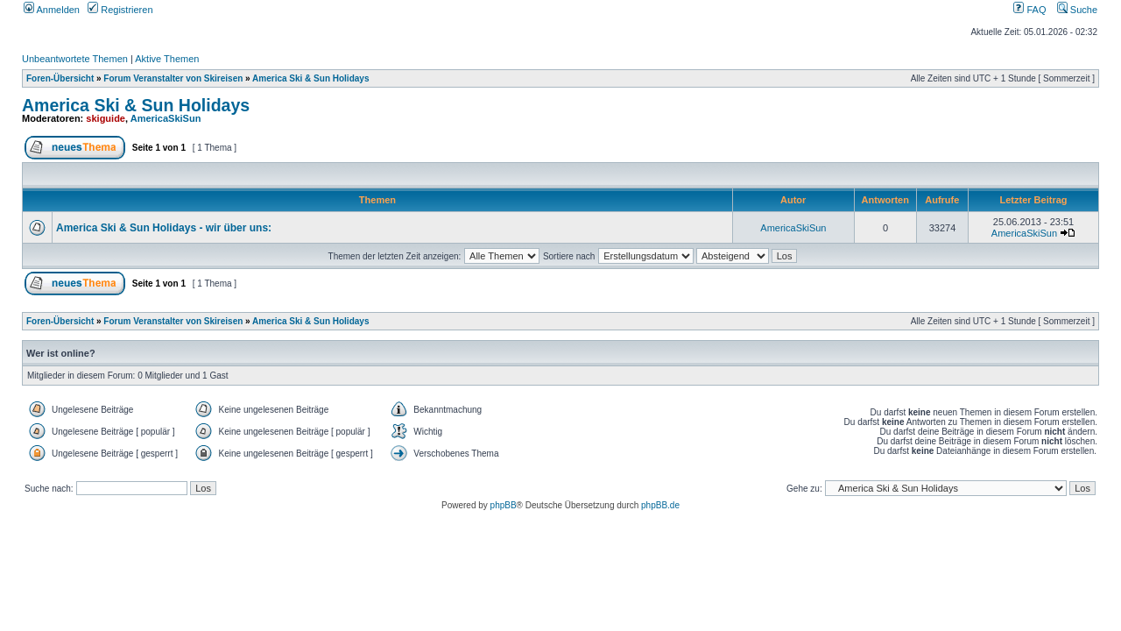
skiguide (105, 118)
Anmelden (52, 9)
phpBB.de (660, 505)
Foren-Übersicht (60, 78)
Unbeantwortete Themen (75, 58)
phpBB (503, 505)
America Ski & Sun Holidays (310, 78)
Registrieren (120, 9)
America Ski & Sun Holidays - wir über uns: (163, 228)
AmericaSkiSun (165, 118)
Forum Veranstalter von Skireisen (173, 78)
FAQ (1029, 9)
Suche (1077, 9)
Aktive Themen (167, 58)
